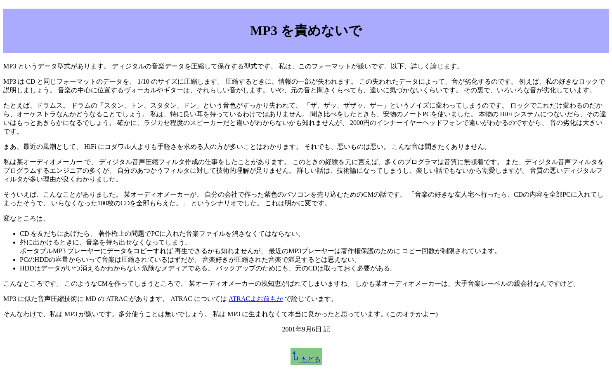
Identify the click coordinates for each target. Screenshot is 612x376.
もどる (306, 359)
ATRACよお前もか (256, 298)
